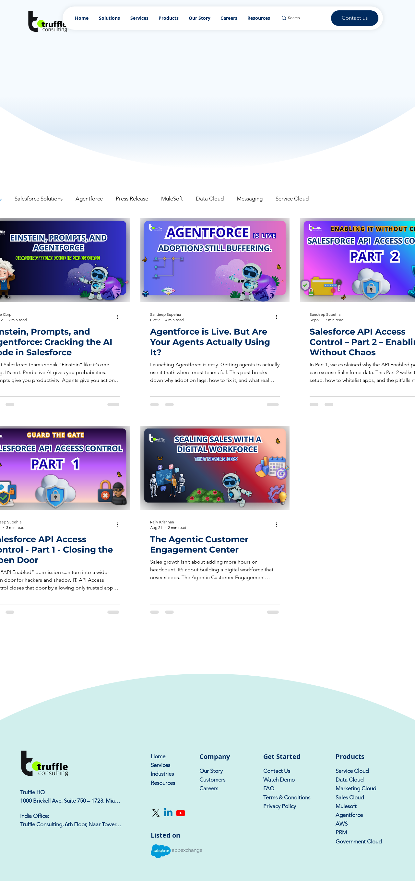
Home (158, 756)
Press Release (132, 198)
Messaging (250, 198)
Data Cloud (210, 198)
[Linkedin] (168, 813)
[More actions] (119, 317)
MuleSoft (172, 198)
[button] (169, 18)
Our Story (211, 771)
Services (160, 765)
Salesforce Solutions (39, 198)
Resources (163, 783)
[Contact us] (355, 18)
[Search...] (302, 18)
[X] (156, 813)
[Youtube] (180, 813)
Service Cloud (292, 198)
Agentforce (89, 198)
